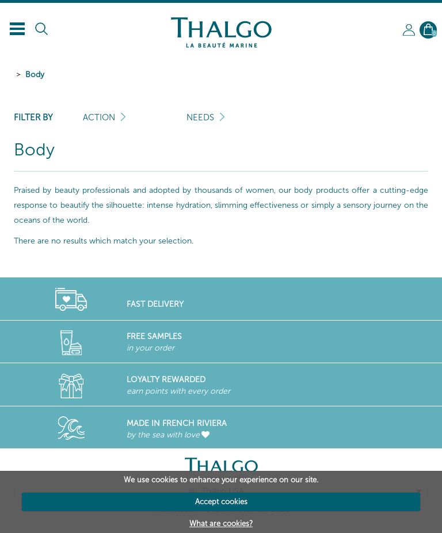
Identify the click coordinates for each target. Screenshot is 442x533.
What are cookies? (221, 523)
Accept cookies (221, 501)
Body (34, 74)
